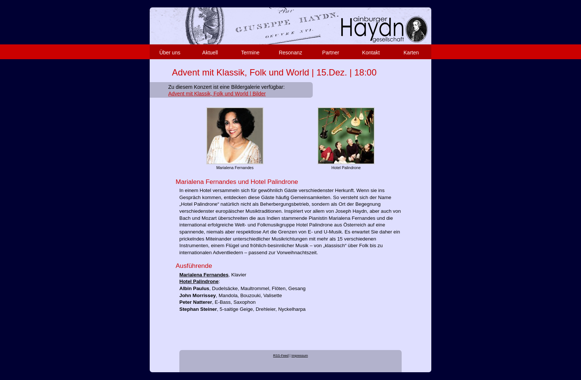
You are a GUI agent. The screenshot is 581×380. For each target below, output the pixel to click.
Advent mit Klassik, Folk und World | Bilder (217, 94)
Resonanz (290, 53)
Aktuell (210, 53)
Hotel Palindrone (199, 281)
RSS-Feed (281, 355)
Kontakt (370, 53)
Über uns (169, 53)
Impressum (299, 355)
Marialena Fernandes (204, 275)
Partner (330, 53)
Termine (250, 53)
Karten (411, 53)
